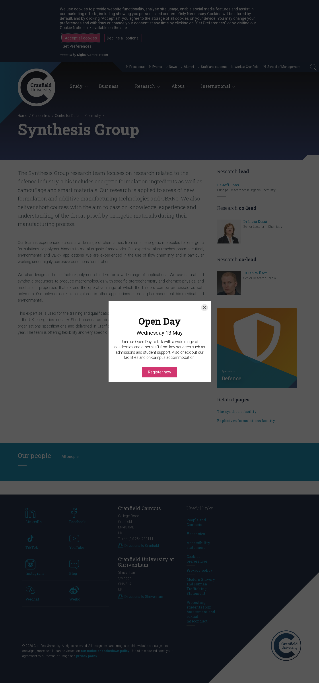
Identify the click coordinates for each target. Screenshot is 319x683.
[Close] (204, 287)
